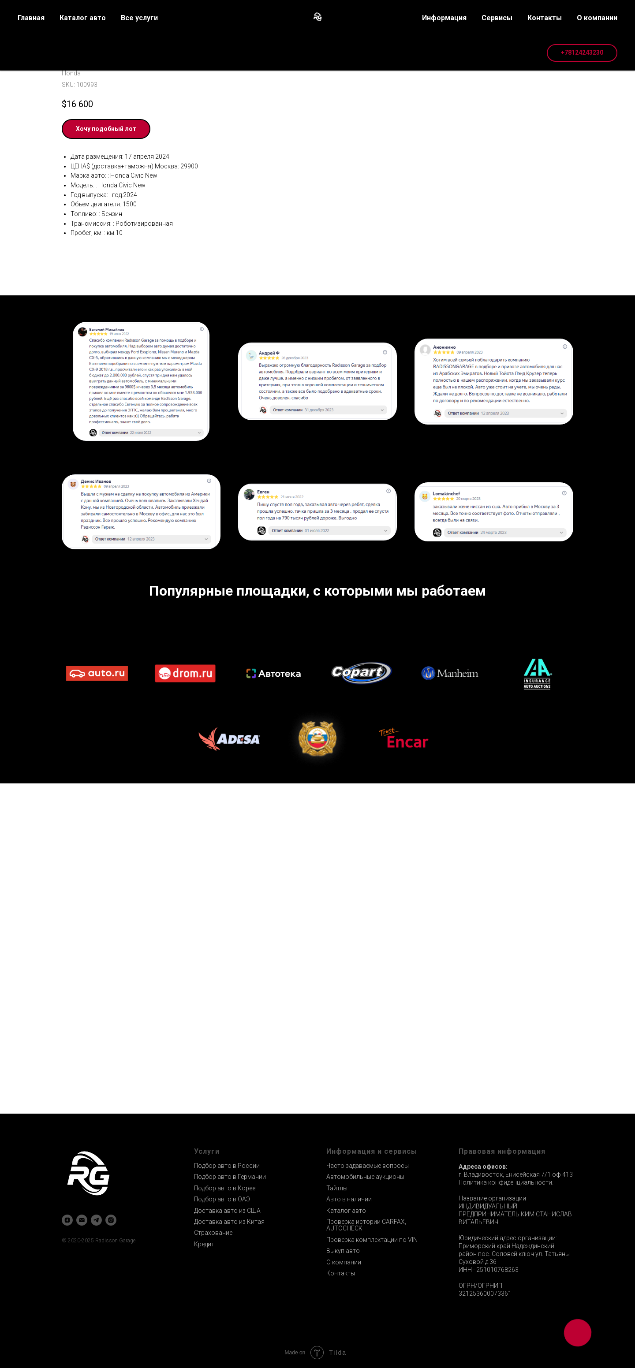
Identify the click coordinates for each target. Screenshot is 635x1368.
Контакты (340, 1273)
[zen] (67, 1220)
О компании (343, 1262)
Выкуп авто (343, 1250)
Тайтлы (336, 1188)
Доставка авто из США (227, 1210)
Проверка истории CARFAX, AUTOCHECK (366, 1225)
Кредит (204, 1244)
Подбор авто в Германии (230, 1176)
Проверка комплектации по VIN (372, 1239)
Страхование (213, 1232)
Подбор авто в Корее (224, 1188)
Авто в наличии (349, 1199)
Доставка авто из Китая (229, 1221)
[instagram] (110, 1220)
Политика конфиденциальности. (506, 1182)
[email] (81, 1220)
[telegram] (96, 1220)
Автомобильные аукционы (365, 1176)
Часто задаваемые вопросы (367, 1165)
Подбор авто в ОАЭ (222, 1199)
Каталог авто (346, 1210)
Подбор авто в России (227, 1165)
